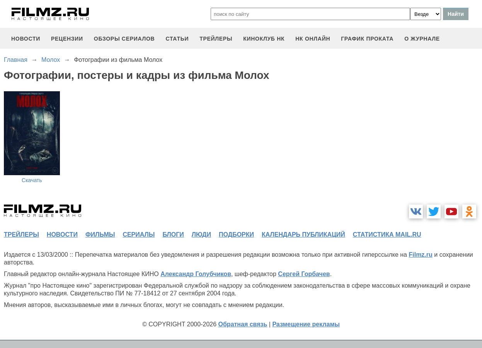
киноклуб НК (263, 39)
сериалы (139, 234)
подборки (236, 234)
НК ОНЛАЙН (312, 39)
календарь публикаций (303, 234)
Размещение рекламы (306, 324)
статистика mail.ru (387, 234)
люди (201, 234)
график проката (367, 39)
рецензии (67, 39)
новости (25, 39)
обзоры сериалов (124, 39)
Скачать (32, 180)
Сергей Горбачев (304, 274)
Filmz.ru (420, 254)
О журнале (422, 39)
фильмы (100, 234)
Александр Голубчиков (195, 274)
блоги (173, 234)
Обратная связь (242, 324)
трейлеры (215, 39)
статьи (177, 39)
